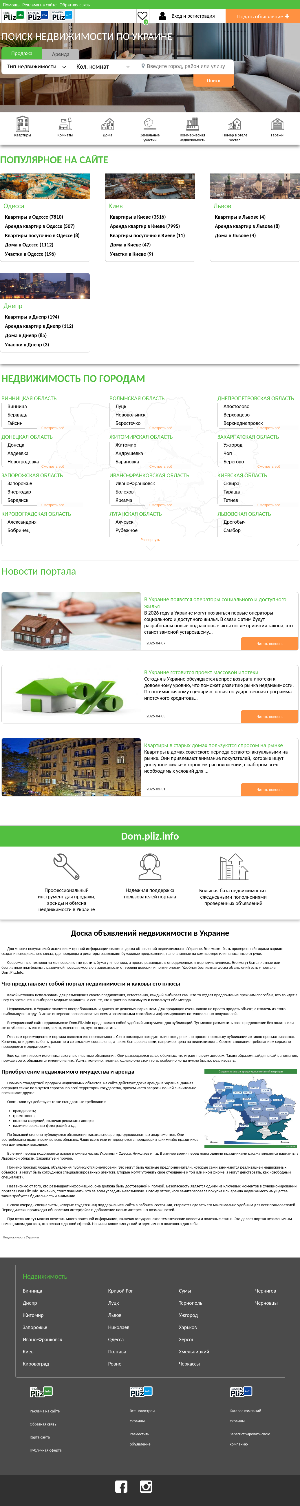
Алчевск (124, 522)
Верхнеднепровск (243, 423)
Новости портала (38, 571)
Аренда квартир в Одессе (40, 226)
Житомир (126, 445)
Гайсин (15, 423)
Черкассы (189, 1364)
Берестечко (128, 423)
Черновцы (266, 1303)
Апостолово (237, 406)
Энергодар (19, 492)
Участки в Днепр (27, 344)
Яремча (124, 500)
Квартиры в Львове (240, 217)
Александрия (22, 522)
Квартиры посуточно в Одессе (42, 235)
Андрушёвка (129, 453)
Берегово (234, 461)
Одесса (116, 1339)
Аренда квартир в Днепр (39, 326)
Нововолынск (130, 415)
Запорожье (20, 483)
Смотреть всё (52, 427)
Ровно (114, 1364)
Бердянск (18, 500)
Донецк (16, 445)
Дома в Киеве (130, 245)
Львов (114, 1315)
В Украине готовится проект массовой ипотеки (201, 672)
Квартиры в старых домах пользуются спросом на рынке (213, 745)
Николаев (118, 1327)
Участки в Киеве (131, 254)
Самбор (232, 530)
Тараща (232, 492)
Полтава (117, 1351)
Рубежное (127, 530)
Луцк (121, 406)
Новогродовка (23, 461)
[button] (103, 66)
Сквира (231, 483)
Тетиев (231, 500)
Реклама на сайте (39, 5)
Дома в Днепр (26, 335)
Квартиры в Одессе (34, 217)
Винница (17, 406)
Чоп (228, 453)
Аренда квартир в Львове (247, 226)
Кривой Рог (120, 1291)
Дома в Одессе (29, 245)
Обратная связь (74, 5)
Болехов (125, 492)
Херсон (187, 1339)
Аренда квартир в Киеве (145, 226)
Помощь (11, 5)
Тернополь (190, 1303)
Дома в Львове (235, 235)
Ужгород (233, 445)
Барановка (127, 461)
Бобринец (19, 530)
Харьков (188, 1327)
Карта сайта (40, 1437)
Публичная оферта (46, 1450)
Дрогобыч (235, 522)
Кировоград (36, 1364)
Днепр (30, 1303)
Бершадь (17, 415)
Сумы (185, 1291)
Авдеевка (18, 453)
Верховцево (237, 415)
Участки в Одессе (30, 254)
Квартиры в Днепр (32, 317)
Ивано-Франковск (135, 483)
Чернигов (265, 1291)
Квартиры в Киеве (138, 217)
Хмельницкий (194, 1351)
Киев (28, 1351)
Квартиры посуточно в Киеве (147, 235)
